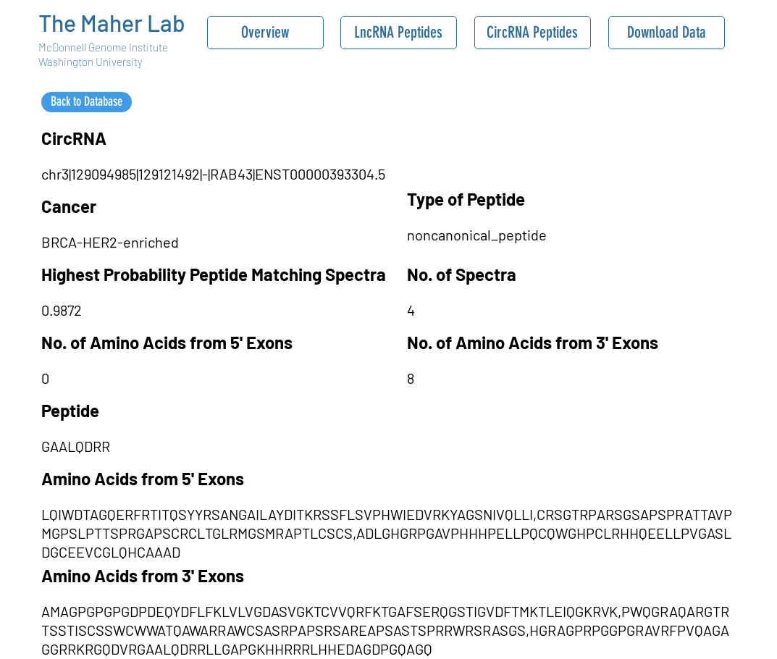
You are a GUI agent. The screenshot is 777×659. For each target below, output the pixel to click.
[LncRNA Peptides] (398, 32)
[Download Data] (666, 32)
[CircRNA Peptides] (532, 32)
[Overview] (265, 32)
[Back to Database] (86, 102)
